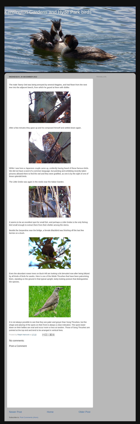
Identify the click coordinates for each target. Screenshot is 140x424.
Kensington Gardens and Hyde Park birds (48, 12)
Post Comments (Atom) (29, 417)
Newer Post (15, 411)
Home (50, 411)
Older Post (84, 411)
